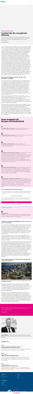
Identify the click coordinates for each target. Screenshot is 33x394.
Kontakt (18, 376)
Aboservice (18, 375)
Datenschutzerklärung (4, 376)
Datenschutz (14, 204)
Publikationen (3, 382)
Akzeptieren (16, 202)
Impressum (2, 375)
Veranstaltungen (3, 381)
